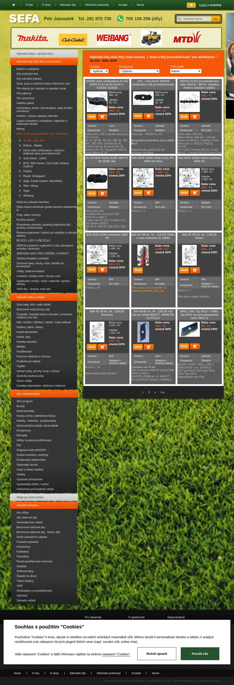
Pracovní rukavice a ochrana (33, 356)
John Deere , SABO (35, 158)
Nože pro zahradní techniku (33, 202)
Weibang (28, 195)
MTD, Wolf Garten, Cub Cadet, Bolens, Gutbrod (46, 165)
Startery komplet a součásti (33, 258)
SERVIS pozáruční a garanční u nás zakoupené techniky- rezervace (45, 247)
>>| (162, 392)
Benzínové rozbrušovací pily (33, 309)
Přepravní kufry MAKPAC (31, 450)
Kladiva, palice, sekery (30, 327)
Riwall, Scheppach (34, 176)
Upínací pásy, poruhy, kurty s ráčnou (38, 371)
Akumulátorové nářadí (30, 522)
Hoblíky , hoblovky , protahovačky (36, 420)
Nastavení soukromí (209, 680)
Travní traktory (25, 581)
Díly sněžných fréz (27, 73)
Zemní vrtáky (24, 380)
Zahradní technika (27, 505)
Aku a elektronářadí (28, 394)
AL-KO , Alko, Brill (33, 140)
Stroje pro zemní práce (30, 497)
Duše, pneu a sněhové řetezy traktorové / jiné (43, 83)
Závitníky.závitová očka (30, 376)
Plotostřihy (23, 556)
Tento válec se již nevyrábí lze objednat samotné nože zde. (149, 289)
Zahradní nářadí (26, 600)
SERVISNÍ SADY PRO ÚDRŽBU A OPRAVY (43, 253)
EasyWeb (138, 680)
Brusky (21, 406)
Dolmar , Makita (32, 145)
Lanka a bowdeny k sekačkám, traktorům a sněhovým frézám (42, 122)
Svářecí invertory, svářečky (32, 455)
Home (13, 5)
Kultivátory (23, 551)
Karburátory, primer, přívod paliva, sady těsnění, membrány (45, 109)
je (210, 5)
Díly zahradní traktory (29, 78)
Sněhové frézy (25, 571)
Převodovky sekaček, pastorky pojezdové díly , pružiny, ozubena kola (44, 226)
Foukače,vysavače (28, 541)
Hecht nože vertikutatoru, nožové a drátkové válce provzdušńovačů (43, 152)
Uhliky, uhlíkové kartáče (31, 271)
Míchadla (22, 435)
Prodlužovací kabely (28, 361)
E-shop (46, 4)
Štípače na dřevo (27, 576)
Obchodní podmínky (97, 4)
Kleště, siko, (24, 337)
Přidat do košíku (102, 117)
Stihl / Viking (30, 185)
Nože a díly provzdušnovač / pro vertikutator (43, 133)
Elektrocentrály (25, 411)
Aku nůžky (23, 512)
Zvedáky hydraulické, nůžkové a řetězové (41, 385)
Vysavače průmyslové (29, 479)
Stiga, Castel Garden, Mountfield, (43, 181)
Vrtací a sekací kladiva (30, 469)
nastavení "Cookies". (116, 654)
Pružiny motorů (26, 219)
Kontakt (122, 4)
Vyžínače (22, 595)
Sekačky (22, 566)
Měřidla (21, 346)
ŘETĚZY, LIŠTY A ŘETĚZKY (34, 240)
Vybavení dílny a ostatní (31, 297)
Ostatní (27, 171)
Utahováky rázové (27, 464)
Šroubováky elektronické (31, 459)
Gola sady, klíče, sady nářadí (34, 304)
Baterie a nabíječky (28, 69)
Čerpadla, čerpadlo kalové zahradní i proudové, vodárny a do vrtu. (45, 316)
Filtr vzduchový (25, 98)
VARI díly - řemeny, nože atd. (34, 289)
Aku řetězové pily (27, 517)
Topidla (21, 366)
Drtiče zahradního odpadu (32, 537)
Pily (19, 445)
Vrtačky (21, 474)
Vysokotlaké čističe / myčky (33, 484)
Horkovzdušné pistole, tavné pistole (38, 425)
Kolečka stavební (27, 341)
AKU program (25, 401)
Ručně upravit (157, 653)
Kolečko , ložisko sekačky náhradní (37, 116)
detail (92, 117)
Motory (21, 128)
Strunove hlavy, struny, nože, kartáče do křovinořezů (40, 265)
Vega (26, 190)
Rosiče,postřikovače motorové (34, 561)
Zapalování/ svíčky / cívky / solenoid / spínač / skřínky (44, 283)
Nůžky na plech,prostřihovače (34, 440)
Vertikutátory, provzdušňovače (34, 590)
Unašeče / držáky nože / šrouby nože (38, 276)
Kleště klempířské (27, 332)
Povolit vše (200, 653)
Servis (140, 4)
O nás (29, 4)
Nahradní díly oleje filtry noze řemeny (39, 61)
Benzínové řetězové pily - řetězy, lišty (38, 532)
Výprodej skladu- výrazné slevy (35, 53)
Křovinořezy (24, 546)
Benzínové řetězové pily (31, 527)
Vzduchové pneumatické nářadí (35, 489)
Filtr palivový (24, 93)
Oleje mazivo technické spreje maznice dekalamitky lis (47, 208)
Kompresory (24, 430)
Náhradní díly (68, 4)
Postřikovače (24, 351)
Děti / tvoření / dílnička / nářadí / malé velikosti (44, 322)
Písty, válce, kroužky (29, 215)
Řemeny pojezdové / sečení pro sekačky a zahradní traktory (47, 234)
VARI (20, 585)
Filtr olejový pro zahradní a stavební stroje (41, 88)
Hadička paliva (25, 103)
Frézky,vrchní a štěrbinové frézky (36, 415)
